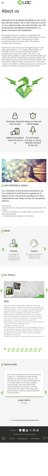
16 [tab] (35, 351)
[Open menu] (2, 2)
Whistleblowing (23, 439)
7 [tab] (31, 349)
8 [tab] (36, 349)
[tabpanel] (24, 309)
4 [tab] (18, 349)
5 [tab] (22, 349)
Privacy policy (4, 439)
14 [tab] (26, 351)
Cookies (12, 439)
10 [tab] (8, 351)
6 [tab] (27, 349)
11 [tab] (13, 351)
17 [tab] (39, 351)
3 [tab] (14, 349)
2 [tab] (9, 349)
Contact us (45, 439)
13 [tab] (22, 351)
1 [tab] (5, 349)
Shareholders (35, 439)
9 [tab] (40, 349)
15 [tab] (30, 351)
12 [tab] (17, 351)
